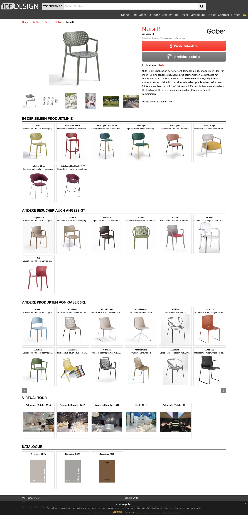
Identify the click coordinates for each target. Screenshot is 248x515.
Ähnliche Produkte (184, 57)
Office (143, 15)
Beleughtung (170, 15)
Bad (134, 15)
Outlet (211, 15)
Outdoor (154, 15)
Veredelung (197, 15)
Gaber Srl (150, 34)
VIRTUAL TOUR (31, 498)
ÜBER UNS (131, 498)
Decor (184, 15)
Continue (117, 511)
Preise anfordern (184, 46)
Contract (223, 15)
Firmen (235, 15)
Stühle (162, 65)
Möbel (125, 15)
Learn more (131, 512)
